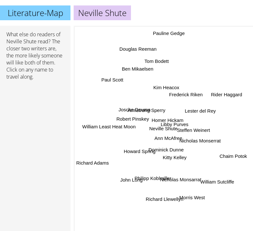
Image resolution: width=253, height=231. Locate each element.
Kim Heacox (166, 87)
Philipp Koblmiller (153, 178)
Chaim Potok (233, 155)
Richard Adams (92, 163)
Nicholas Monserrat (200, 140)
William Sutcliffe (217, 181)
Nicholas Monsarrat (180, 179)
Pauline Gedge (169, 33)
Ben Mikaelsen (137, 69)
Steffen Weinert (193, 130)
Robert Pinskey (132, 119)
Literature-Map (35, 13)
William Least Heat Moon (109, 126)
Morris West (192, 198)
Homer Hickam (167, 120)
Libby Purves (174, 124)
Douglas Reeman (138, 49)
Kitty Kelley (174, 157)
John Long (131, 180)
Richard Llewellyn (164, 198)
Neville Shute (21, 41)
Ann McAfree (168, 138)
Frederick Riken (186, 95)
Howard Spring (140, 151)
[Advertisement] (35, 119)
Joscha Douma (134, 109)
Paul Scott (112, 79)
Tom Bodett (156, 61)
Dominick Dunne (165, 149)
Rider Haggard (226, 94)
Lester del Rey (200, 110)
